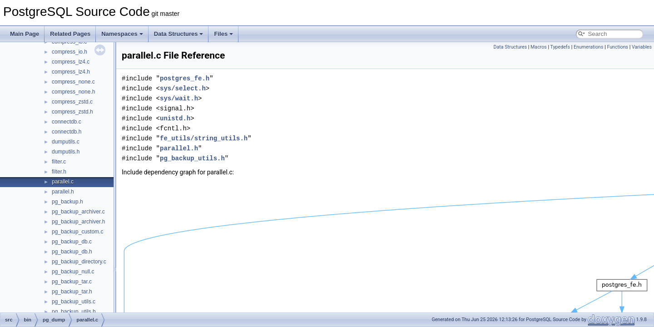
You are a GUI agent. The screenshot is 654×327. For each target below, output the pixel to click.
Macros (538, 47)
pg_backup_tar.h (72, 291)
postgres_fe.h (184, 78)
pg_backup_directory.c (79, 261)
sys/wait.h (179, 98)
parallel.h (63, 191)
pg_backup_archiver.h (78, 221)
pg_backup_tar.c (72, 281)
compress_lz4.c (70, 62)
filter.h (59, 171)
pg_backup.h (67, 201)
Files (223, 33)
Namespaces (122, 33)
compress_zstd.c (72, 102)
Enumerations (589, 47)
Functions (617, 47)
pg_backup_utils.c (73, 301)
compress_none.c (73, 82)
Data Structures (178, 33)
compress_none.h (73, 92)
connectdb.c (66, 122)
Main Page (24, 33)
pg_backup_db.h (72, 251)
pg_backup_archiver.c (78, 211)
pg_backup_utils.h (74, 311)
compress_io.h (69, 52)
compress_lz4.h (71, 72)
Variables (642, 47)
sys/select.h (183, 88)
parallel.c (63, 181)
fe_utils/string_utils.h (204, 138)
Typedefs (560, 47)
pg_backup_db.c (72, 241)
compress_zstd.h (72, 112)
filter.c (59, 162)
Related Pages (70, 33)
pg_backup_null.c (73, 271)
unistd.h (175, 118)
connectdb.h (66, 132)
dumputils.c (65, 142)
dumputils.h (65, 152)
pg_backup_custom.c (77, 231)
